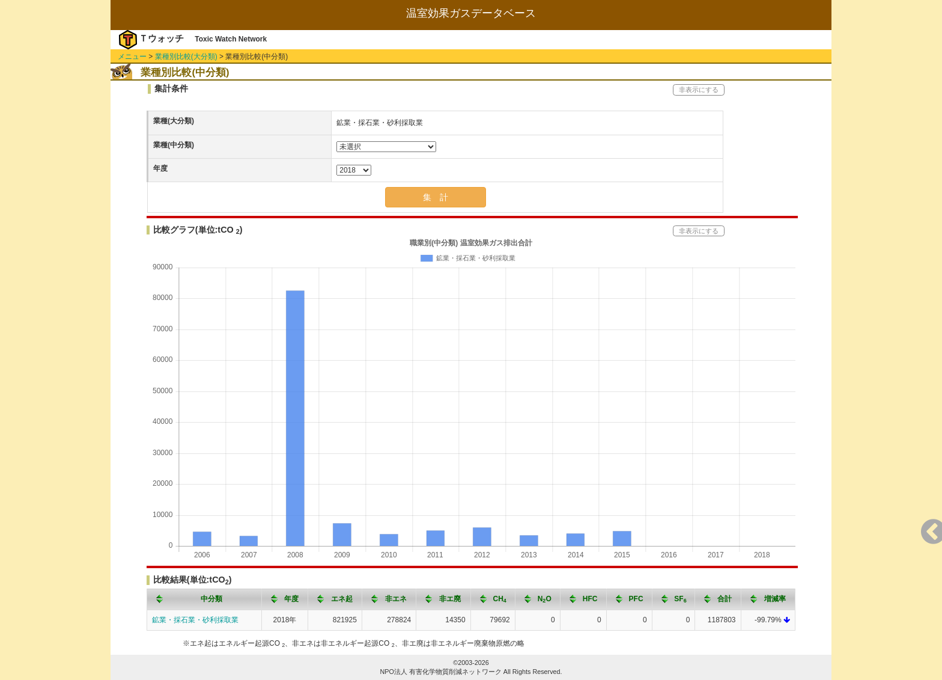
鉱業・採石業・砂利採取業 (195, 620)
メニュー (132, 56)
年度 (160, 168)
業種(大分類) (173, 121)
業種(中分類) (173, 145)
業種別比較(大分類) (186, 56)
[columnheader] (204, 599)
